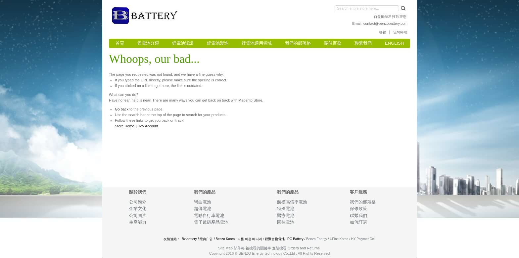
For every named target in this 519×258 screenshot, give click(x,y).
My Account (148, 126)
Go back (121, 109)
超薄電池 (202, 208)
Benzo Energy (316, 239)
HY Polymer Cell (363, 239)
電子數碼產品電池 (211, 222)
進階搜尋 (279, 248)
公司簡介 (137, 201)
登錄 (382, 32)
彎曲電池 (203, 201)
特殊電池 (285, 208)
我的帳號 (400, 32)
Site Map (225, 248)
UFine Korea (339, 239)
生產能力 (137, 222)
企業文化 (137, 208)
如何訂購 (358, 222)
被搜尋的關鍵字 (258, 248)
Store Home (124, 126)
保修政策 (358, 208)
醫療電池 (285, 215)
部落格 (239, 248)
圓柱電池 (286, 222)
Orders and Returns (304, 248)
